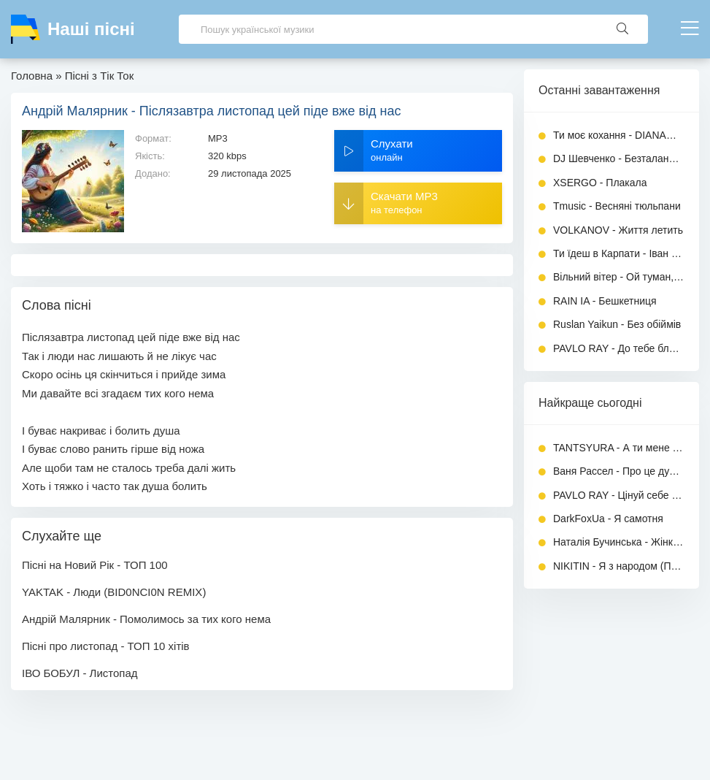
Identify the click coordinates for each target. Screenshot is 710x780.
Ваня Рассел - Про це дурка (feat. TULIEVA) (618, 471)
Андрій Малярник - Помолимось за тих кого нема (146, 619)
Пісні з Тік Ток (99, 75)
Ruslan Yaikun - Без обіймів (617, 324)
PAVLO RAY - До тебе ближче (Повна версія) (618, 348)
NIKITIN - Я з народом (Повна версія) (618, 566)
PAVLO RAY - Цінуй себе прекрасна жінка (618, 495)
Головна (32, 75)
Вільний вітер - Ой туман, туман (618, 277)
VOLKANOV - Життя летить (618, 230)
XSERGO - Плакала (600, 182)
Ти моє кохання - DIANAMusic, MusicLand (618, 135)
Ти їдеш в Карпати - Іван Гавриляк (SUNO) (618, 253)
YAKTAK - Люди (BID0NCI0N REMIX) (114, 592)
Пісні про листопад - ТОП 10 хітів (106, 646)
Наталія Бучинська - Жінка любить (618, 542)
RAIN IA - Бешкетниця (605, 301)
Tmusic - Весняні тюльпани (617, 206)
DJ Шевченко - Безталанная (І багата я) (618, 158)
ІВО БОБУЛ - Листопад (80, 673)
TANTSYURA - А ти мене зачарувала (618, 448)
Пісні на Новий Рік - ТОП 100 (95, 565)
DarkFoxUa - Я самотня (608, 518)
